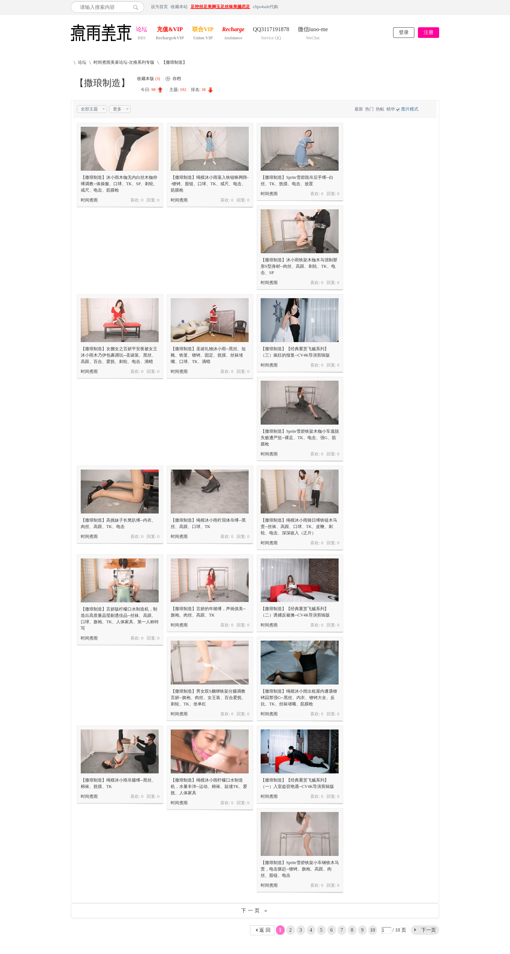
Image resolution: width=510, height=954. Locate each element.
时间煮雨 (89, 200)
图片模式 (409, 109)
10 (372, 930)
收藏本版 (148, 78)
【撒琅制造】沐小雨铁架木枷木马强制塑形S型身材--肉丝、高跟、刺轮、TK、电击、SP (299, 266)
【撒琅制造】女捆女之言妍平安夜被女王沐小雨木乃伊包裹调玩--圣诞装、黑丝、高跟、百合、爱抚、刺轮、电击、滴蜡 (119, 355)
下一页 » (255, 910)
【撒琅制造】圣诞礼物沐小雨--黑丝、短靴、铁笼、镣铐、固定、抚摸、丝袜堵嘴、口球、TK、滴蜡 (208, 355)
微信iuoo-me (313, 30)
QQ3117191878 (271, 30)
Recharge (233, 30)
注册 (429, 32)
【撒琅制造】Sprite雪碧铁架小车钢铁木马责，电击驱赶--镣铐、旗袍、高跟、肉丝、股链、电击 (300, 869)
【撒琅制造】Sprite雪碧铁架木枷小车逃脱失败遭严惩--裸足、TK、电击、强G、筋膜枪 (300, 438)
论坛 (141, 30)
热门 (369, 109)
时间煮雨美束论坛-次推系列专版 (124, 62)
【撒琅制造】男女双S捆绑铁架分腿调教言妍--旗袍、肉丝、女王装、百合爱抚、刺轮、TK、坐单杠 (208, 697)
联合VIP (203, 30)
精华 (390, 109)
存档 (176, 78)
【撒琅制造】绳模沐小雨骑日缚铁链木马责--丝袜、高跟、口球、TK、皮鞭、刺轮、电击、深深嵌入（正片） (299, 526)
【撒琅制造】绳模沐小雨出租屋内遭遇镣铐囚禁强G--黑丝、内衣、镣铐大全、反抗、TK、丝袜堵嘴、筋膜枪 (299, 697)
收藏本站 (179, 6)
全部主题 (89, 109)
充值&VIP (170, 30)
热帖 (380, 109)
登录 (404, 32)
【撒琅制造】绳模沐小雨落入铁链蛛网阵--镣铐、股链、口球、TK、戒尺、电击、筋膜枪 (210, 184)
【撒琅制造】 (174, 62)
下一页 (428, 930)
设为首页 (159, 6)
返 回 (265, 930)
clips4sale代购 (265, 6)
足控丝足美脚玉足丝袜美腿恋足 (220, 6)
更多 (117, 109)
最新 (359, 109)
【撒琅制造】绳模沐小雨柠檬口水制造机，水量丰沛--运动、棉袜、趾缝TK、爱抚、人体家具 (209, 786)
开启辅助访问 (437, 7)
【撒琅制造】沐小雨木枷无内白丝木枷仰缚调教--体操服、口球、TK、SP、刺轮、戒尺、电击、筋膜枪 (119, 184)
